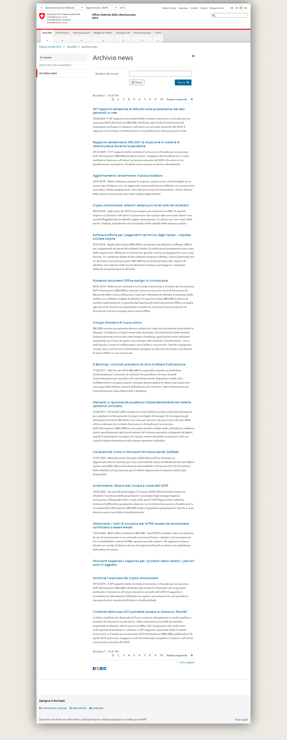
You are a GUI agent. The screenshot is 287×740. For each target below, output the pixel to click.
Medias (204, 8)
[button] (214, 15)
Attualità (48, 34)
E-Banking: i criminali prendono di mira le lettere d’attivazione (139, 364)
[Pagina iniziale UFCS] (91, 18)
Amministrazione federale (57, 7)
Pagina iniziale (169, 8)
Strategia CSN (123, 32)
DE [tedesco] (231, 7)
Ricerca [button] (183, 82)
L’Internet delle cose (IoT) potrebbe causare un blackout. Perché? (140, 612)
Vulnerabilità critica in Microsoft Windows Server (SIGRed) (136, 452)
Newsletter (80, 708)
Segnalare (183, 8)
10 (161, 99)
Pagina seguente (177, 99)
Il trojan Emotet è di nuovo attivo (117, 322)
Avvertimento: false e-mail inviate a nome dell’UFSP (130, 485)
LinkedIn (98, 708)
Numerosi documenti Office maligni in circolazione (130, 280)
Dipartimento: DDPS (95, 7)
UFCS (120, 7)
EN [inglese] (245, 7)
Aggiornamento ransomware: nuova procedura (128, 175)
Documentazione (142, 32)
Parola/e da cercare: (107, 73)
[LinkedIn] (104, 668)
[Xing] (101, 668)
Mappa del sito (217, 8)
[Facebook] (94, 668)
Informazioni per (81, 32)
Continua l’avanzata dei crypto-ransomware (125, 578)
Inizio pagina (186, 662)
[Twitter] (98, 668)
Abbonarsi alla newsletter (55, 65)
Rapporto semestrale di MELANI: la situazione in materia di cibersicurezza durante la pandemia (136, 144)
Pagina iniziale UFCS (50, 46)
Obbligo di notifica (103, 32)
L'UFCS (158, 32)
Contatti (194, 8)
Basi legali (241, 719)
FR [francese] (236, 7)
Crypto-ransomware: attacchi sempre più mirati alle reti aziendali (141, 205)
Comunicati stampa (54, 708)
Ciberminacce (62, 32)
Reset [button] (137, 82)
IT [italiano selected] (241, 7)
